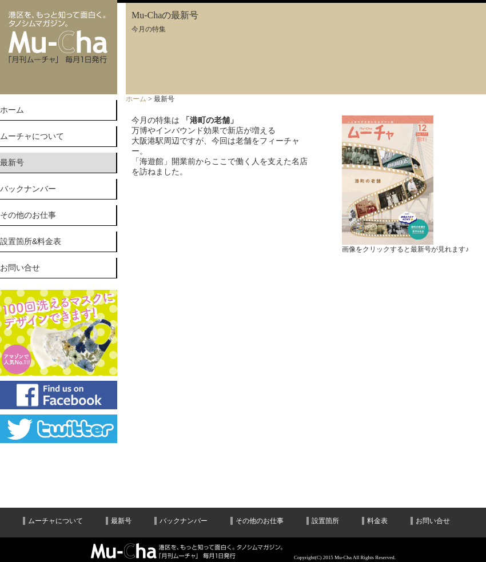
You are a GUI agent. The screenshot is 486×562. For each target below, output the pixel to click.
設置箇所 (325, 521)
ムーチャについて (32, 136)
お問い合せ (20, 267)
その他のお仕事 (28, 215)
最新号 (121, 521)
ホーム (12, 109)
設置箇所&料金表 (30, 241)
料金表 (377, 521)
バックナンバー (28, 188)
